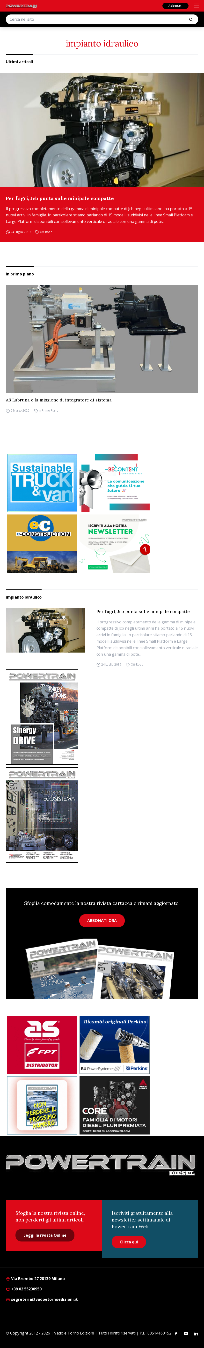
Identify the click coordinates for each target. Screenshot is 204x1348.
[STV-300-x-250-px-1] (42, 483)
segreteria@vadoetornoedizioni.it (42, 1299)
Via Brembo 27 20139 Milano (35, 1278)
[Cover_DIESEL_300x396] (102, 815)
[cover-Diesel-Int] (102, 717)
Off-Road (46, 232)
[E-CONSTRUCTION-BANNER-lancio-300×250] (42, 543)
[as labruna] (42, 1045)
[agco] (115, 1105)
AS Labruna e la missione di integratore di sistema (59, 400)
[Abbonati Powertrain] (42, 1105)
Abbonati (175, 6)
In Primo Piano (48, 410)
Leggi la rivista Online (44, 1235)
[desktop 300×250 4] (115, 483)
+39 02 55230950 (24, 1289)
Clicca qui (129, 1242)
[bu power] (115, 1045)
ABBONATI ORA (102, 920)
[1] (115, 543)
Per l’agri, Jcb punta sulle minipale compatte (60, 198)
